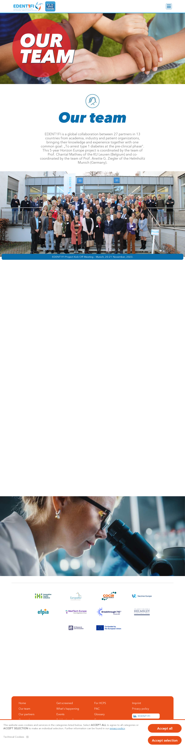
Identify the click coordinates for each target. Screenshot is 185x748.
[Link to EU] (109, 627)
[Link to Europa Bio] (76, 596)
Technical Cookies (13, 736)
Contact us (16, 687)
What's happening (67, 708)
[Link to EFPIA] (43, 611)
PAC (97, 708)
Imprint (136, 703)
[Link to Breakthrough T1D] (109, 611)
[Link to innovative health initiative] (43, 596)
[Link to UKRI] (76, 627)
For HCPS (100, 703)
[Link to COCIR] (109, 596)
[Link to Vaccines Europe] (142, 596)
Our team (24, 708)
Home (22, 703)
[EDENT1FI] (28, 6)
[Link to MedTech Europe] (76, 611)
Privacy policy (140, 708)
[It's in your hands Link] (50, 6)
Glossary (99, 714)
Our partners (26, 714)
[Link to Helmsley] (142, 611)
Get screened (64, 703)
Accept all (165, 728)
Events (60, 714)
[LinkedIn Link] (146, 716)
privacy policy (117, 728)
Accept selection (165, 740)
